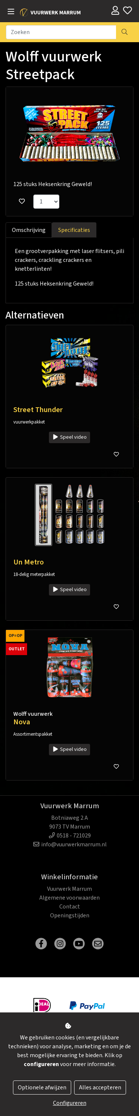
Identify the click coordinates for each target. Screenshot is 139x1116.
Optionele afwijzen (42, 1087)
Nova (21, 722)
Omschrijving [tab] (29, 230)
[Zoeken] (61, 32)
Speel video (69, 437)
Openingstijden (69, 915)
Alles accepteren (100, 1087)
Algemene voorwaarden (69, 898)
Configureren (69, 1103)
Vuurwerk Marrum (69, 889)
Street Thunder (38, 410)
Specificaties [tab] (74, 230)
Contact (69, 907)
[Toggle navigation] (11, 12)
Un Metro (28, 562)
